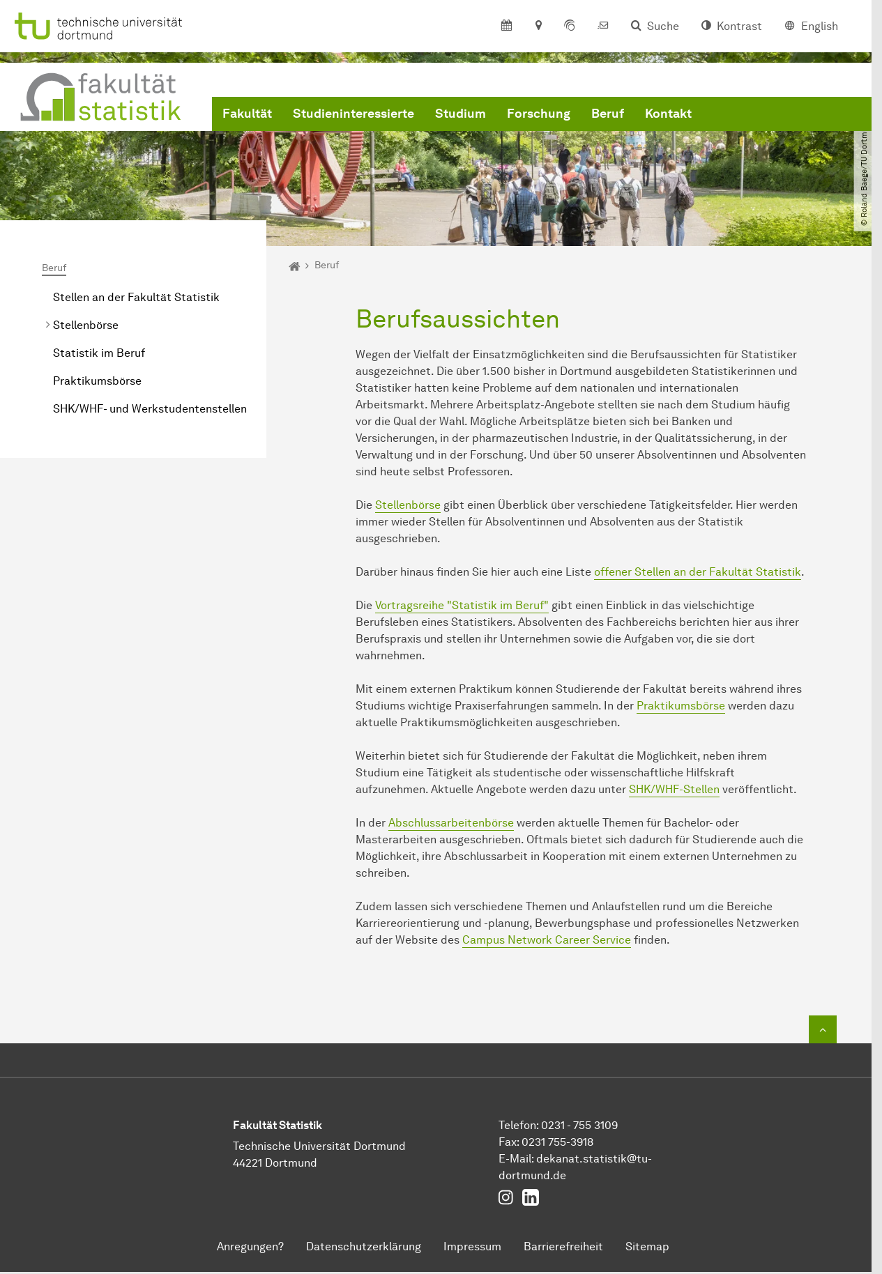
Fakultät (247, 113)
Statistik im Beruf (99, 353)
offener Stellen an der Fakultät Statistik (697, 571)
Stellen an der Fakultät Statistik (136, 297)
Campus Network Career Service (546, 939)
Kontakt (668, 113)
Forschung (538, 113)
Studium (460, 113)
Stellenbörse (86, 325)
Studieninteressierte (353, 113)
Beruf (607, 113)
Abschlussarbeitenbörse (451, 822)
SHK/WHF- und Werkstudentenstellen (150, 408)
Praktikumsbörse (97, 380)
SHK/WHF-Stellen (674, 789)
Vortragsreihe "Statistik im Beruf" (462, 605)
